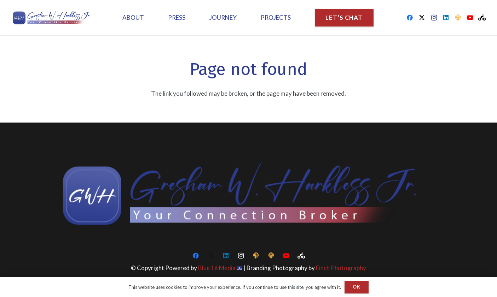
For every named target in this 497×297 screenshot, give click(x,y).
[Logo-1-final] (53, 17)
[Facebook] (410, 18)
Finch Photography (341, 268)
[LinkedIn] (446, 18)
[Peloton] (482, 18)
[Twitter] (422, 18)
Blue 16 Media (217, 268)
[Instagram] (434, 18)
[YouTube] (470, 18)
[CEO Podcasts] (458, 18)
